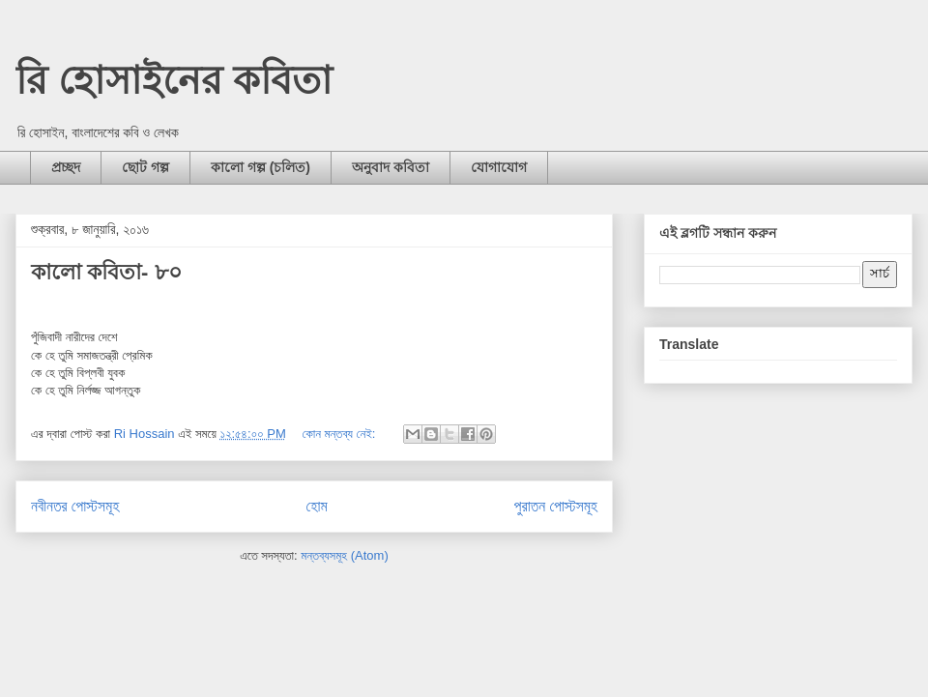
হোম (317, 506)
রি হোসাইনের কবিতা (174, 80)
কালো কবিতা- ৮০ (106, 272)
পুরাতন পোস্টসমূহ (555, 506)
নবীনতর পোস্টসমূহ (75, 506)
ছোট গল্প (145, 167)
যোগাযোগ (499, 167)
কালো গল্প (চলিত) (260, 167)
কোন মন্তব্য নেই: (340, 433)
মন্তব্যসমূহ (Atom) (344, 555)
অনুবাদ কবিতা (390, 167)
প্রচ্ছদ (65, 167)
